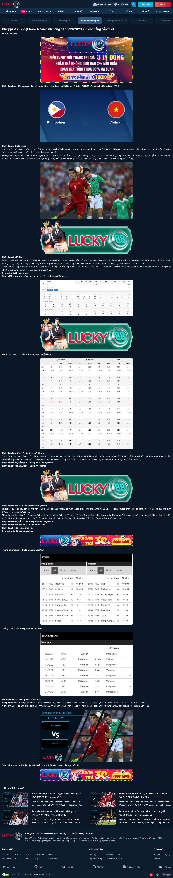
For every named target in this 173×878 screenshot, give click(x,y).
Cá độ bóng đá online (23, 531)
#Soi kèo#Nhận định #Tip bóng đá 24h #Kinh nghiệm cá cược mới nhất (46, 765)
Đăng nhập (145, 4)
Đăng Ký (163, 4)
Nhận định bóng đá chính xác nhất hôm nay (22, 86)
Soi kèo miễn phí (20, 273)
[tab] (14, 20)
